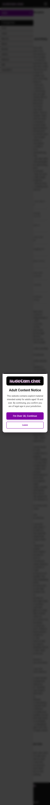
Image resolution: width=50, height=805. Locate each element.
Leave (25, 425)
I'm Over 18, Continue (25, 416)
